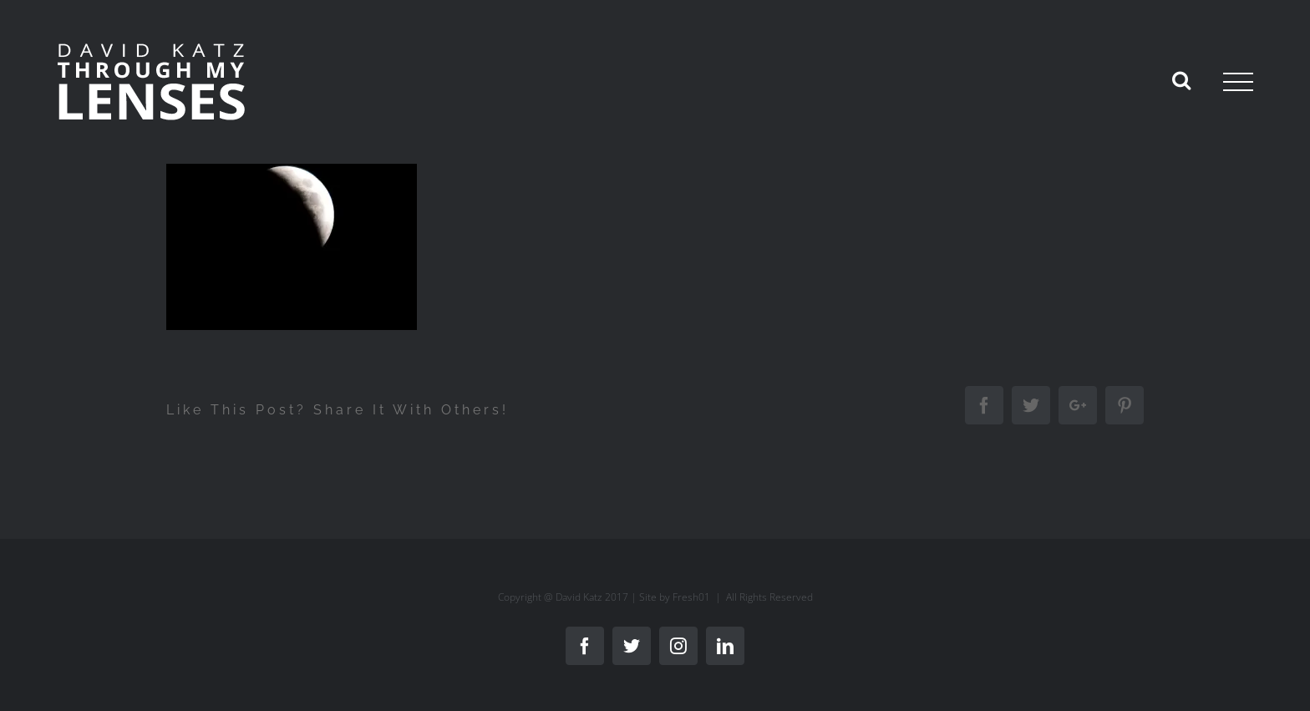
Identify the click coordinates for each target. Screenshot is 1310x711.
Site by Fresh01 (674, 597)
